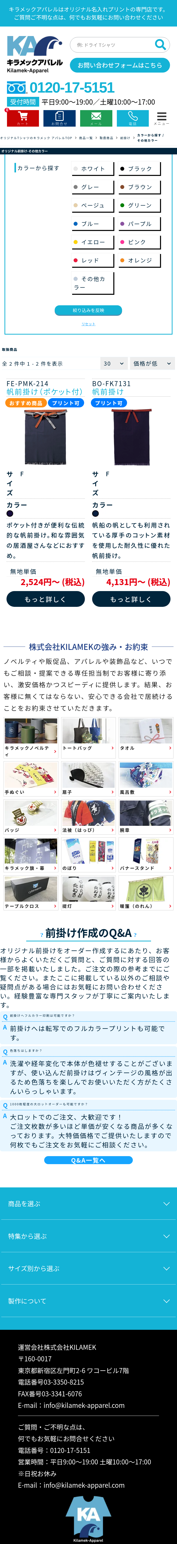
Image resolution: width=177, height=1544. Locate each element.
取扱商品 (106, 138)
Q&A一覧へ (88, 1160)
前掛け (125, 138)
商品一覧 (86, 138)
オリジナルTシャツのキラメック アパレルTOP (36, 138)
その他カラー (147, 140)
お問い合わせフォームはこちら (120, 64)
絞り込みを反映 (88, 310)
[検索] (160, 44)
